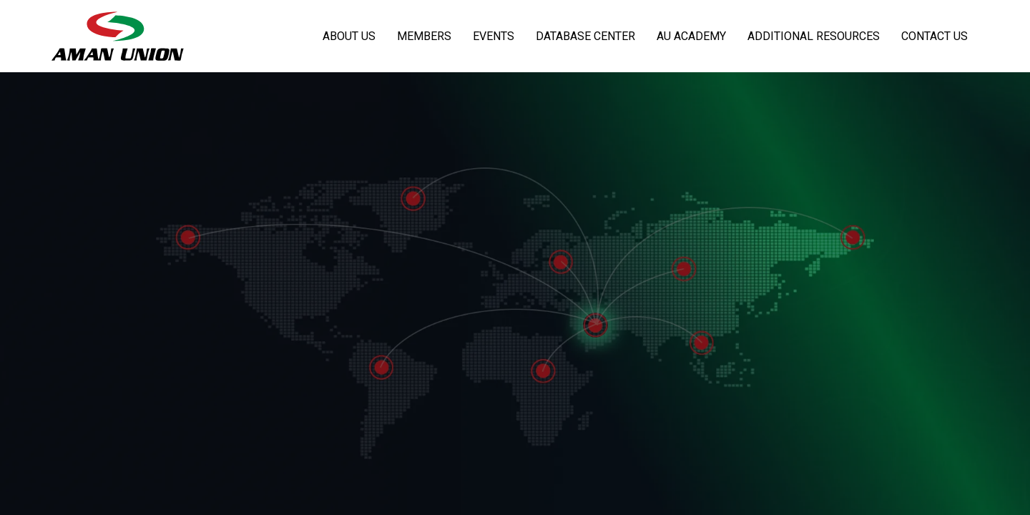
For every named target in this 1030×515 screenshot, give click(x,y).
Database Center (585, 36)
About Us (349, 36)
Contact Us (934, 36)
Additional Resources (813, 36)
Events (493, 36)
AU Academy (691, 36)
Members (424, 36)
